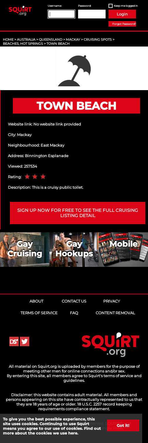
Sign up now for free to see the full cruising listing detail (77, 213)
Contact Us (74, 301)
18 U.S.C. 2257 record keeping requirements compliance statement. (85, 406)
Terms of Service (39, 312)
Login (122, 14)
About (36, 301)
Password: (84, 5)
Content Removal (115, 312)
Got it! (123, 425)
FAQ (74, 312)
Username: (55, 5)
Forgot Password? (124, 23)
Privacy (111, 301)
